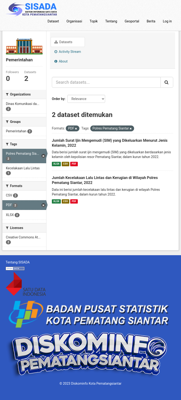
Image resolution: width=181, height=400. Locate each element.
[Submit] (166, 82)
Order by (58, 99)
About (61, 61)
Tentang (111, 21)
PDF (74, 163)
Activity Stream (67, 52)
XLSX (56, 163)
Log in (167, 21)
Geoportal (132, 21)
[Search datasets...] (106, 82)
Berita (151, 21)
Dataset (53, 21)
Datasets (63, 42)
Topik (94, 21)
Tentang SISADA (18, 262)
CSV (65, 163)
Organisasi (74, 21)
